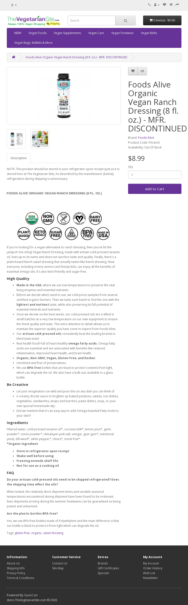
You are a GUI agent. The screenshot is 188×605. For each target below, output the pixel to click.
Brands (103, 563)
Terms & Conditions (20, 578)
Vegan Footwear (122, 33)
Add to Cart (154, 188)
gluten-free (22, 533)
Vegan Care (96, 33)
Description (19, 158)
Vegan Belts (149, 33)
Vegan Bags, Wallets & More (33, 43)
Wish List (149, 573)
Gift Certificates (108, 568)
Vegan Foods (38, 33)
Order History (152, 568)
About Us (13, 563)
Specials (103, 573)
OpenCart (31, 595)
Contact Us (59, 563)
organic (36, 533)
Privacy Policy (16, 573)
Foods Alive (146, 138)
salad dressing (53, 533)
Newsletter (150, 578)
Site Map (58, 568)
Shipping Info (16, 568)
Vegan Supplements (67, 33)
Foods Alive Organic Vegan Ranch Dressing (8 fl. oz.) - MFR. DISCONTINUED (76, 57)
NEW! (17, 33)
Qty (130, 167)
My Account (151, 563)
